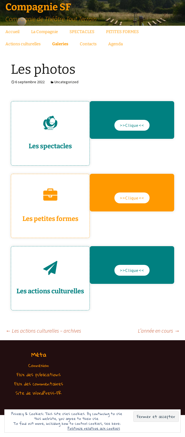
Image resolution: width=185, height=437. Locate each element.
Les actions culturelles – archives (43, 330)
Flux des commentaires (38, 384)
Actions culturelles (23, 43)
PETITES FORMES (122, 31)
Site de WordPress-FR (38, 393)
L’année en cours (159, 330)
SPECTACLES (82, 31)
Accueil (12, 31)
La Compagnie (44, 31)
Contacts (88, 43)
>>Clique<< (132, 125)
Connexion (38, 365)
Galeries (60, 43)
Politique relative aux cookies (94, 428)
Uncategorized (66, 81)
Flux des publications (39, 374)
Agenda (115, 43)
